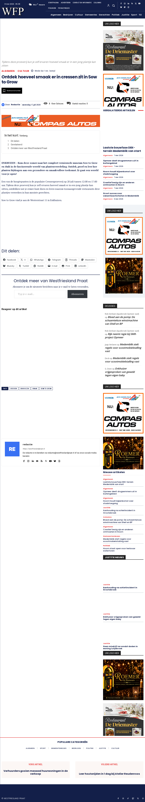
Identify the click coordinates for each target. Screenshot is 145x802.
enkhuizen (24, 388)
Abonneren (77, 294)
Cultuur (23, 71)
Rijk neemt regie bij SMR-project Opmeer (120, 335)
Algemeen (8, 71)
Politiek (106, 546)
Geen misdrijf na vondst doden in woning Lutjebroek (120, 647)
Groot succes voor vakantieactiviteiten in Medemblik (121, 194)
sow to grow (46, 388)
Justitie (106, 507)
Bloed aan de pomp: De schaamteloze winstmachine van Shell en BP (121, 320)
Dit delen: (15, 141)
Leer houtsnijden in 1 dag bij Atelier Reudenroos (109, 773)
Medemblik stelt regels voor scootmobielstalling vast (123, 348)
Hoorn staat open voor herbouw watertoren (119, 549)
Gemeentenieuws (111, 536)
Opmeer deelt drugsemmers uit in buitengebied (120, 161)
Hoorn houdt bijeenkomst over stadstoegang (119, 172)
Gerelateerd (16, 144)
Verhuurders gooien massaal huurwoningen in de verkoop (36, 772)
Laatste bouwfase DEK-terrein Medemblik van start (122, 149)
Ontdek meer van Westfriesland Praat (29, 148)
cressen (13, 388)
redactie (15, 105)
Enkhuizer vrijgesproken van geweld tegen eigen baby (120, 372)
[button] (113, 5)
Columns (107, 517)
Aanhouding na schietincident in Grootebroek (119, 511)
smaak (34, 388)
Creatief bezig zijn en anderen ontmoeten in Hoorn (118, 183)
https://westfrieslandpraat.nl (34, 449)
